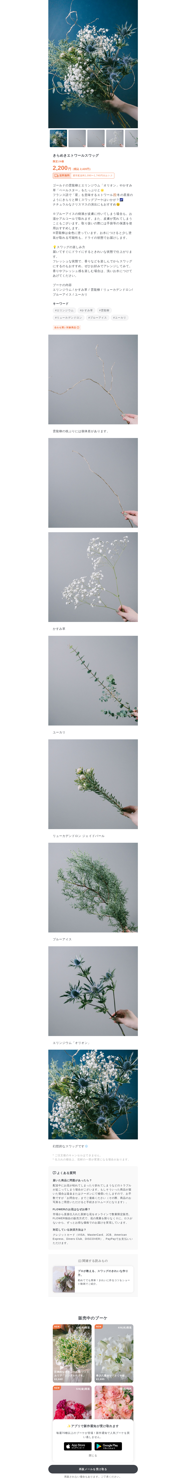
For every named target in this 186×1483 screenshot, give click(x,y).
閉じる (93, 1455)
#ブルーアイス (97, 317)
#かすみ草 (86, 310)
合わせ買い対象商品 (66, 327)
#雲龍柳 (104, 310)
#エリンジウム (64, 310)
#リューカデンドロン (68, 317)
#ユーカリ (119, 317)
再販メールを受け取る (93, 1469)
